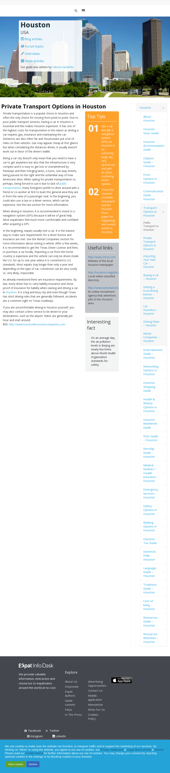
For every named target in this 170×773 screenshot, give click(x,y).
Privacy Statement (111, 749)
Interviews (30, 54)
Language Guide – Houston (149, 572)
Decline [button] (33, 764)
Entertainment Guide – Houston (152, 354)
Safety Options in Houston (150, 510)
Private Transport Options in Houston (149, 243)
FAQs (68, 709)
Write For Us (96, 709)
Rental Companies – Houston (151, 337)
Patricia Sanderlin (63, 67)
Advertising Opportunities (97, 683)
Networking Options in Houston (151, 370)
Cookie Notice (34, 753)
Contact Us (95, 690)
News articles (32, 61)
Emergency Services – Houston (150, 493)
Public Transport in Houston (150, 226)
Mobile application (95, 697)
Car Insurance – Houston (150, 309)
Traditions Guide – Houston (150, 588)
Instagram (35, 736)
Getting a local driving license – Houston (150, 292)
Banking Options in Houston (150, 526)
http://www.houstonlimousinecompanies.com (37, 324)
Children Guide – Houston (149, 162)
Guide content (70, 702)
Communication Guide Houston (153, 195)
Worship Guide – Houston (149, 452)
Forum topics (32, 46)
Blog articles (31, 39)
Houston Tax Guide (150, 541)
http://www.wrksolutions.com (106, 288)
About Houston (149, 118)
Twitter (54, 730)
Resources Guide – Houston (150, 621)
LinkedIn (59, 736)
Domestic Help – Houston (149, 555)
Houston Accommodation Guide (153, 146)
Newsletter (95, 704)
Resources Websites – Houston (150, 638)
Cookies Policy (93, 717)
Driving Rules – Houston (151, 323)
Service (159, 749)
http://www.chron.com (102, 257)
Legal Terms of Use (139, 749)
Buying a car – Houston (151, 277)
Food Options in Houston (150, 178)
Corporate (72, 686)
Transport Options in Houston (150, 211)
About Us (71, 681)
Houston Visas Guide (151, 131)
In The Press (73, 714)
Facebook (34, 730)
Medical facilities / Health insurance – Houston (150, 473)
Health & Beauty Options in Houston (150, 405)
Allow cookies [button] (15, 764)
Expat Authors (70, 693)
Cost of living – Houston (149, 605)
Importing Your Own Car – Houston (149, 261)
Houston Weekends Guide (150, 423)
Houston (11, 292)
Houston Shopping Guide (149, 386)
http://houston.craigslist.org (105, 272)
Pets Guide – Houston (150, 438)
